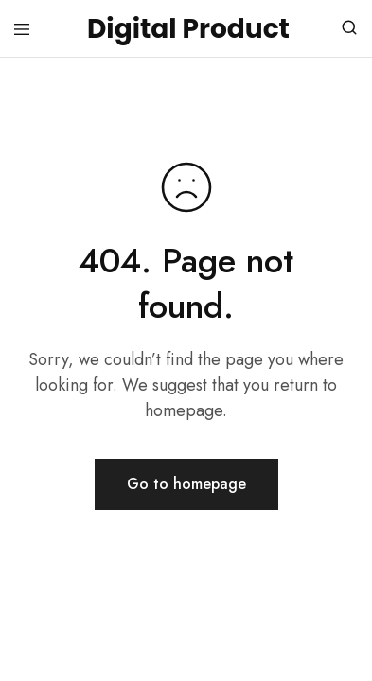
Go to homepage (186, 484)
